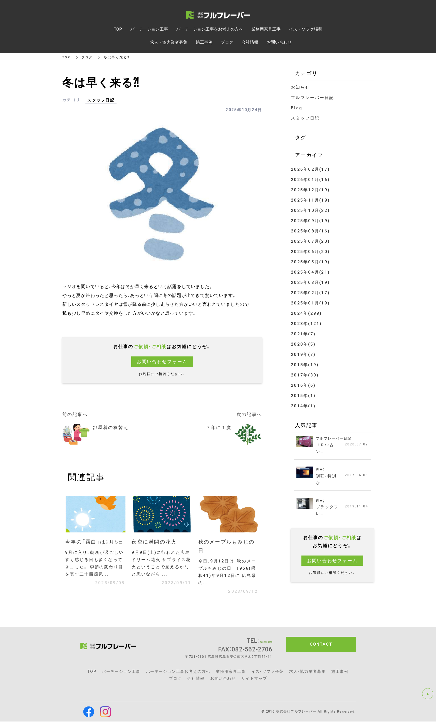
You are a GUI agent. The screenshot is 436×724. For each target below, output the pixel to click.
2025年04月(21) (310, 272)
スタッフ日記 (101, 100)
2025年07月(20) (310, 241)
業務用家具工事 (231, 674)
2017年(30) (305, 375)
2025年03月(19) (310, 282)
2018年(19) (305, 364)
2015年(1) (303, 395)
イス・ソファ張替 (267, 674)
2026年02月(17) (310, 169)
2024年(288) (306, 313)
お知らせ (300, 87)
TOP (66, 57)
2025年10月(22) (310, 210)
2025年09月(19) (310, 220)
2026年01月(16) (310, 179)
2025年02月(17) (310, 292)
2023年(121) (306, 323)
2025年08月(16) (310, 231)
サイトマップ (254, 681)
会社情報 (196, 681)
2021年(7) (303, 333)
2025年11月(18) (310, 200)
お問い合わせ (223, 681)
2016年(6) (303, 385)
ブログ (88, 57)
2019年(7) (303, 354)
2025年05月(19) (310, 261)
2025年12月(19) (310, 189)
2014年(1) (303, 405)
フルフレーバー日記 (312, 97)
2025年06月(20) (310, 251)
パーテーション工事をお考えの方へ (209, 29)
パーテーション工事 (121, 674)
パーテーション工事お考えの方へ (178, 674)
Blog (296, 107)
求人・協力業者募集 (307, 674)
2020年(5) (303, 344)
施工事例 (339, 674)
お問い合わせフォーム (162, 361)
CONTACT (321, 646)
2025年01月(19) (310, 303)
